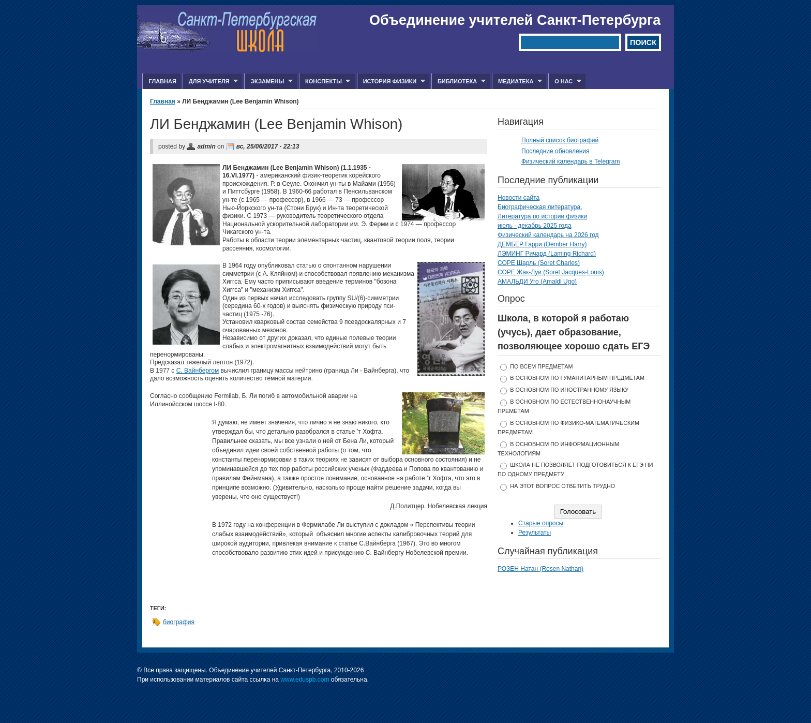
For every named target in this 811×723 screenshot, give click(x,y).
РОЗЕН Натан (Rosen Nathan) (540, 568)
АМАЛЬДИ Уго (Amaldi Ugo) (537, 281)
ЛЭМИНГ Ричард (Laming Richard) (547, 253)
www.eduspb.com (304, 679)
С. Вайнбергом (197, 370)
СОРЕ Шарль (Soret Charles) (539, 263)
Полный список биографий (559, 140)
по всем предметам (541, 366)
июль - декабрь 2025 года (535, 225)
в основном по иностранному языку (569, 390)
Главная (162, 81)
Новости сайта (518, 197)
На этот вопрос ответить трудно (562, 486)
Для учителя (210, 81)
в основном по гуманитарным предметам (577, 378)
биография (178, 622)
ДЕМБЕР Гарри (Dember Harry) (542, 244)
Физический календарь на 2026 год (548, 235)
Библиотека (458, 81)
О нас (564, 81)
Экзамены (268, 81)
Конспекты (324, 81)
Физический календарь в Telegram (570, 161)
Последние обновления (555, 151)
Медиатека (517, 81)
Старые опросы (540, 523)
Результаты (534, 532)
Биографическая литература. (540, 207)
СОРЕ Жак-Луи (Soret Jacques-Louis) (551, 272)
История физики (391, 81)
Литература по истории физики (542, 216)
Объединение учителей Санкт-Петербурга (514, 20)
